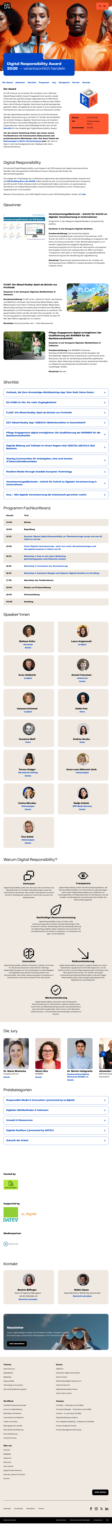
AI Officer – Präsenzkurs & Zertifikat (71, 1407)
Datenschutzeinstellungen (78, 1525)
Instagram (96, 1513)
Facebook (91, 1513)
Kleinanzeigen (82, 773)
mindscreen (82, 678)
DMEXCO (60, 1370)
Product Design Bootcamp (67, 1428)
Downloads (18, 1513)
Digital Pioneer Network (13, 1474)
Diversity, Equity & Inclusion (15, 1478)
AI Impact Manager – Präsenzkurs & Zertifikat (75, 1412)
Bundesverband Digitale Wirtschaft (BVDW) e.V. (79, 1076)
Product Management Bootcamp (69, 1432)
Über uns (8, 1449)
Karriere (7, 1483)
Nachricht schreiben (28, 1300)
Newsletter (31, 1513)
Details (28, 648)
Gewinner (21, 83)
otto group (28, 645)
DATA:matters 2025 (64, 1395)
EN (107, 1525)
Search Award (61, 1378)
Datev (82, 712)
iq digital (82, 645)
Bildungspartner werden (13, 1428)
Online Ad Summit (63, 1387)
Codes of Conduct (11, 1424)
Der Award (9, 83)
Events (19, 57)
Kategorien (65, 83)
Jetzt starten (9, 1470)
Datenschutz (59, 1525)
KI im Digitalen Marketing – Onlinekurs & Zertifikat (76, 1424)
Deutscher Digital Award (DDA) (68, 1374)
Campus (60, 1403)
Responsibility (9, 1382)
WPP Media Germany (82, 807)
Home (10, 57)
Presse (42, 1513)
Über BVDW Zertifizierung (14, 1432)
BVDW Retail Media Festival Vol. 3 (69, 1382)
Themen (7, 1366)
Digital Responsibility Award (67, 1391)
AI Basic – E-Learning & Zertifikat (69, 1416)
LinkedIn (106, 1513)
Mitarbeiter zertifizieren (13, 1416)
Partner (77, 83)
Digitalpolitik (8, 1374)
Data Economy (9, 1370)
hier (84, 194)
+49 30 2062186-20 (28, 1297)
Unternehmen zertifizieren (14, 1420)
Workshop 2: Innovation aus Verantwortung (46, 566)
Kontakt (87, 83)
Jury (55, 83)
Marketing (8, 1378)
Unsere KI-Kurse (10, 1441)
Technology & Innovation (14, 1387)
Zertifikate (9, 1403)
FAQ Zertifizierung (11, 1437)
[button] (103, 1054)
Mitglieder (8, 1457)
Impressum (98, 1525)
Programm (45, 83)
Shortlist (33, 83)
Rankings (7, 1513)
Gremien (7, 1453)
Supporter (8, 1462)
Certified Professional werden (16, 1407)
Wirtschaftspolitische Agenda (15, 1391)
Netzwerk (8, 1466)
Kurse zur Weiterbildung (13, 1412)
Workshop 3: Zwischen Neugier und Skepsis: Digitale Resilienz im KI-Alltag (61, 573)
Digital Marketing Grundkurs (67, 1420)
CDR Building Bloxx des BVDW (22, 181)
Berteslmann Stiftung (28, 773)
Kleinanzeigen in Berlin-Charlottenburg (23, 141)
